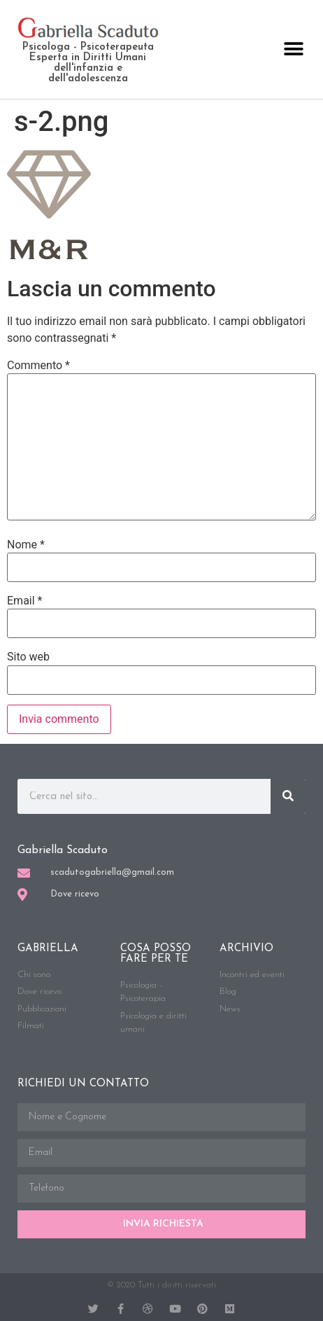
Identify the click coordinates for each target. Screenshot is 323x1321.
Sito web (28, 657)
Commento (38, 365)
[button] (293, 49)
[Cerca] (288, 796)
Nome (26, 545)
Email (24, 601)
